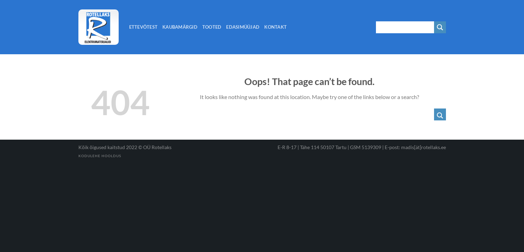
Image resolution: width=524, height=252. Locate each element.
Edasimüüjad (242, 27)
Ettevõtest (143, 27)
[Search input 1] (405, 27)
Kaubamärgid (179, 27)
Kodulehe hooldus (99, 156)
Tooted (212, 27)
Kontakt (275, 27)
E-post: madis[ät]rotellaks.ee (415, 147)
